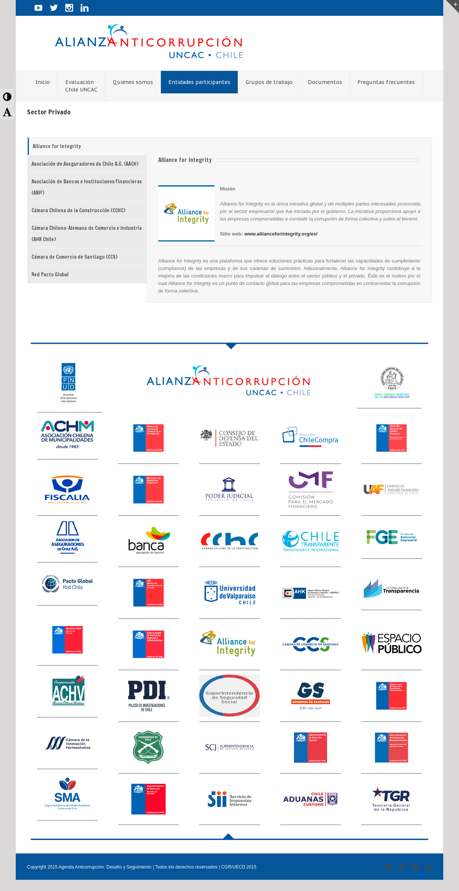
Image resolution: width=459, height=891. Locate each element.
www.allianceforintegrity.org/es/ (281, 234)
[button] (7, 97)
